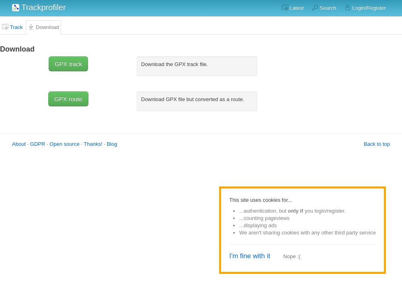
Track (12, 27)
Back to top (377, 144)
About (19, 144)
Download (43, 27)
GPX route (68, 98)
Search (324, 7)
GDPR (37, 144)
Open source (64, 144)
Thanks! (93, 144)
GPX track (68, 63)
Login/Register (365, 7)
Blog (112, 144)
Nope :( (292, 256)
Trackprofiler (39, 7)
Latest (293, 7)
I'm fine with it (249, 256)
